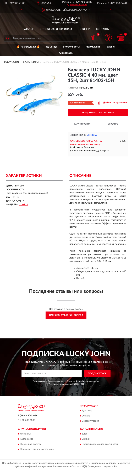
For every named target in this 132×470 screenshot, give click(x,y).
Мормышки (92, 46)
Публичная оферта (30, 444)
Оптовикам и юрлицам (56, 29)
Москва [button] (91, 135)
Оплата (86, 416)
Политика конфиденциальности (100, 444)
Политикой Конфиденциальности (83, 381)
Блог (84, 434)
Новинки (84, 29)
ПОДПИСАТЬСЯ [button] (97, 373)
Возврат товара (90, 421)
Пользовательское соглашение (37, 449)
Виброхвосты (71, 46)
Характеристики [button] (82, 124)
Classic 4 (23, 204)
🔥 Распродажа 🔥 (28, 46)
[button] (77, 4)
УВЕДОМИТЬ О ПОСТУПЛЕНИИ (98, 113)
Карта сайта (26, 439)
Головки (111, 46)
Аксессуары (66, 53)
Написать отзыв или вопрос (66, 315)
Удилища (51, 46)
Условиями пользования (60, 384)
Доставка (87, 410)
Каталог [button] (28, 29)
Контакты (102, 29)
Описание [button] (113, 124)
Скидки (86, 439)
